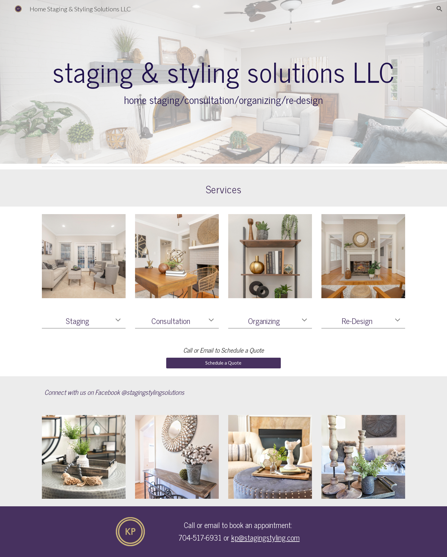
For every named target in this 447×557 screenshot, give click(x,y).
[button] (439, 8)
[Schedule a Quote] (223, 362)
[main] (223, 81)
